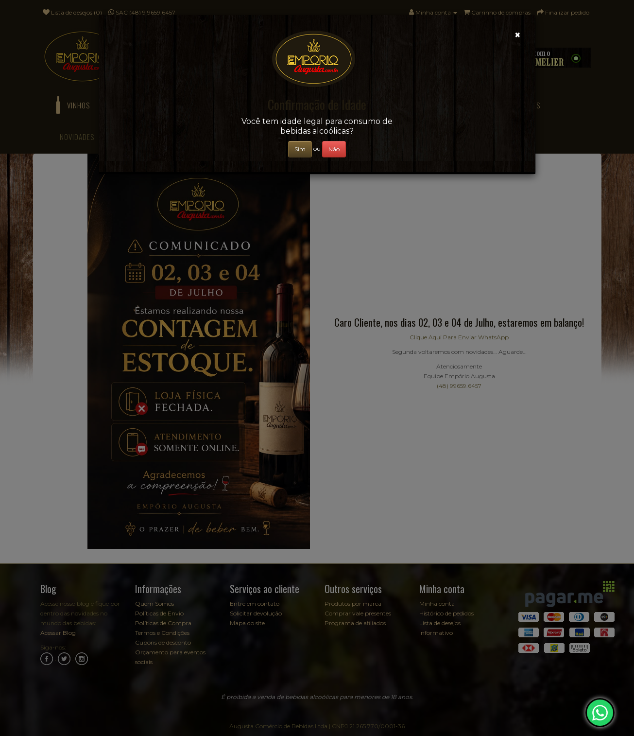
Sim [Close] (300, 149)
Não (334, 149)
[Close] (517, 35)
